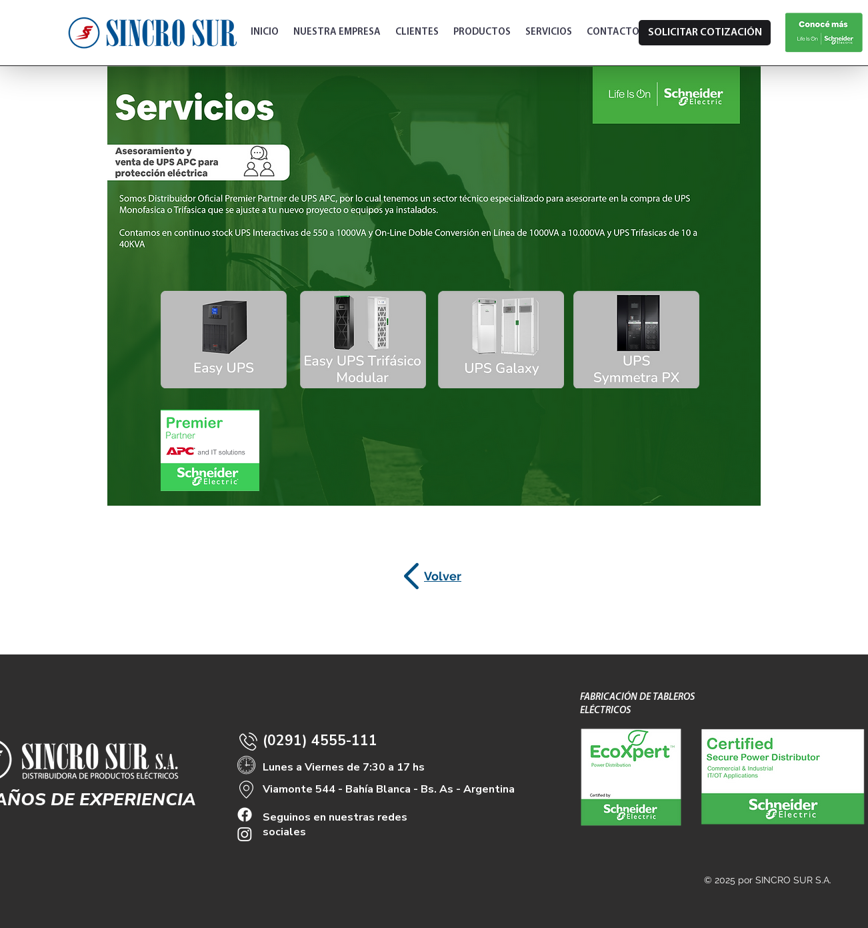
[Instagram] (244, 834)
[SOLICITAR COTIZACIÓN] (705, 32)
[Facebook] (244, 814)
